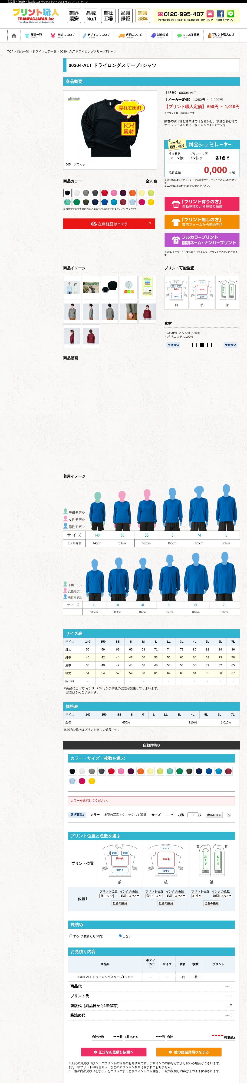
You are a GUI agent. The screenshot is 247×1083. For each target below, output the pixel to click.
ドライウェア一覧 (44, 51)
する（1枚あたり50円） (87, 936)
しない (125, 936)
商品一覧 (23, 51)
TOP (10, 51)
